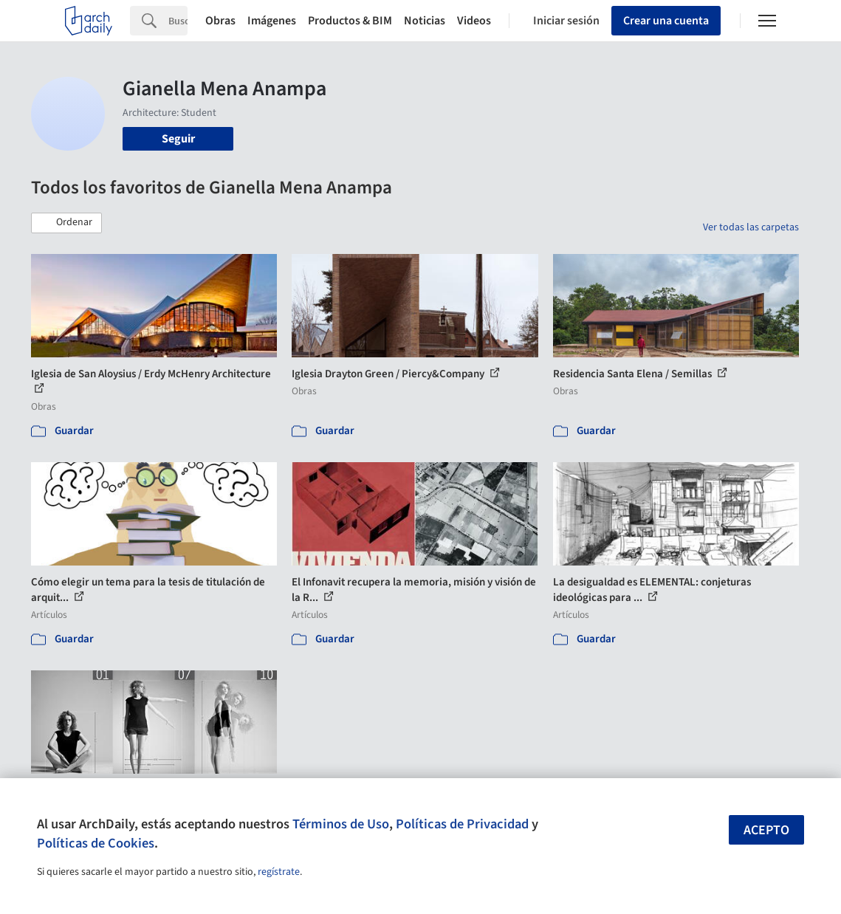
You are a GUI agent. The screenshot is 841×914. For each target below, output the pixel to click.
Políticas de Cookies (95, 843)
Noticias (424, 21)
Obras (220, 21)
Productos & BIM (350, 21)
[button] (66, 223)
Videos (474, 21)
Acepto (766, 830)
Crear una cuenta (666, 21)
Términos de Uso (340, 824)
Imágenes (271, 21)
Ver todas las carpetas (751, 227)
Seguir (178, 139)
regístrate (279, 872)
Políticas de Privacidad (462, 824)
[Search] (178, 20)
